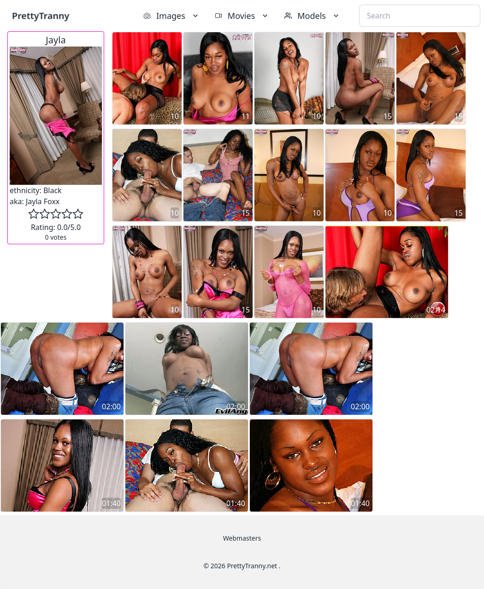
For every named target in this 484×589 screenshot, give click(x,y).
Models (312, 15)
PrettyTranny (41, 15)
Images (171, 15)
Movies (242, 15)
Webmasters (242, 538)
